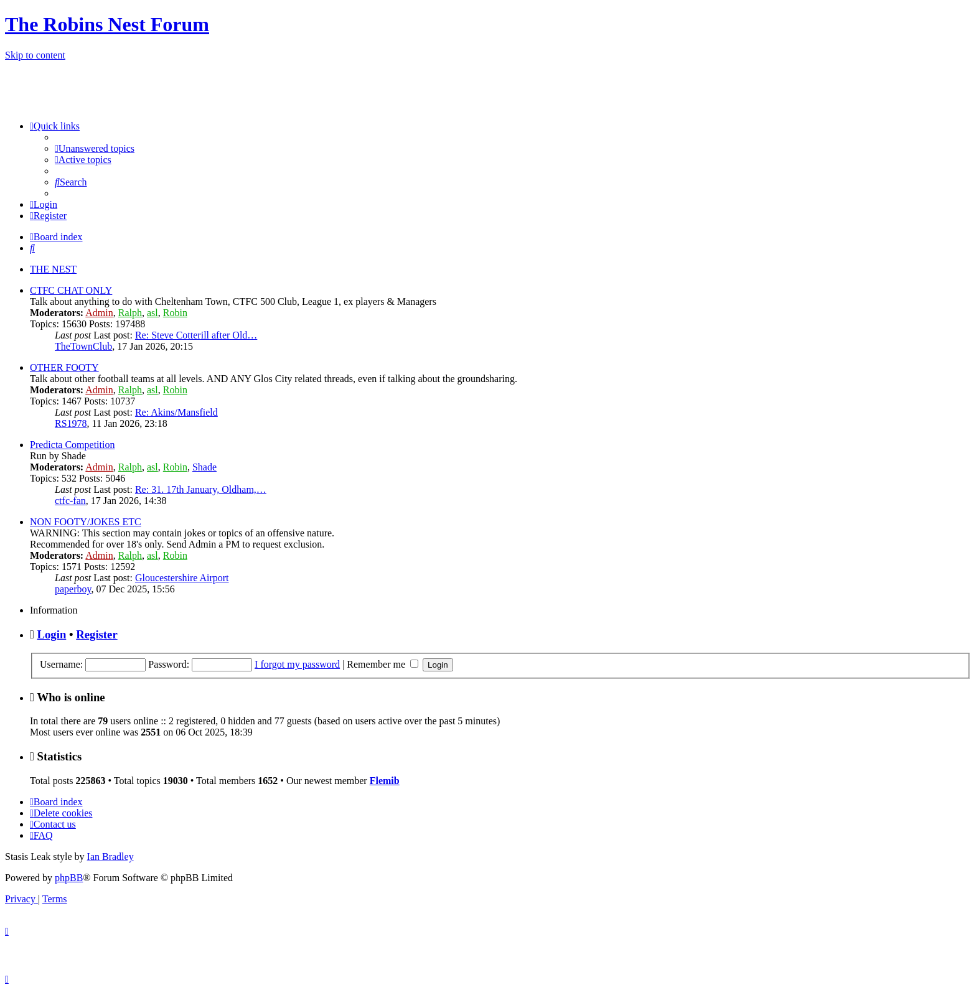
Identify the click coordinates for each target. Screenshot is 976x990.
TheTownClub (83, 346)
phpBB (69, 877)
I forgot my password (297, 664)
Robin (175, 312)
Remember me (382, 664)
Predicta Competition (72, 444)
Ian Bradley (110, 856)
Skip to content (35, 55)
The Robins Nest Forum (107, 24)
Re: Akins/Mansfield (176, 412)
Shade (204, 467)
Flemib (385, 780)
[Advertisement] (825, 89)
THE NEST (53, 269)
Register (96, 634)
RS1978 (71, 423)
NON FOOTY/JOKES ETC (85, 521)
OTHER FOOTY (64, 367)
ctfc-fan (70, 500)
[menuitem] (94, 148)
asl (152, 312)
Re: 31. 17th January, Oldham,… (200, 489)
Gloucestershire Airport (182, 577)
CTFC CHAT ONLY (71, 290)
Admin (99, 312)
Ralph (130, 312)
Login (52, 634)
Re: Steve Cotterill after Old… (196, 335)
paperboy (73, 589)
